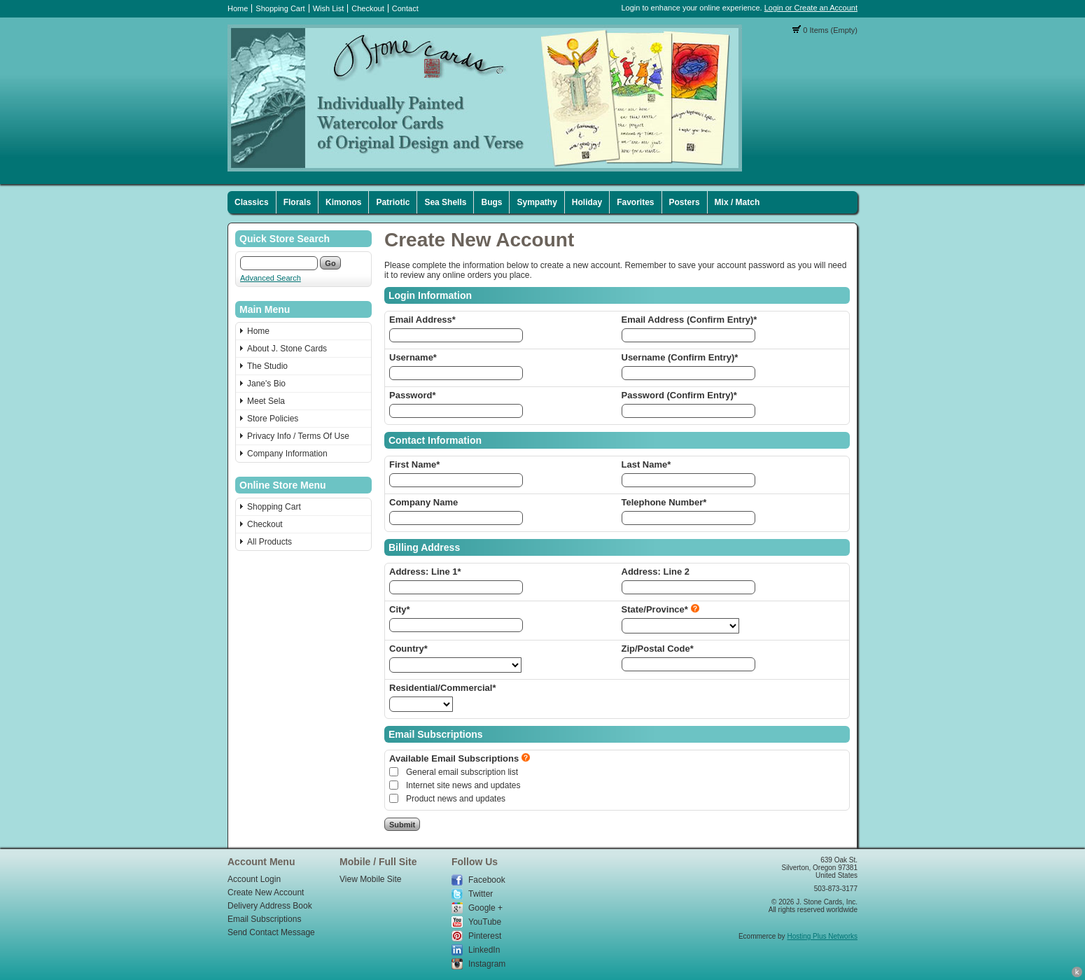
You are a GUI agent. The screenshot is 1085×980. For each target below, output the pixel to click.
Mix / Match (737, 202)
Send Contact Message (271, 932)
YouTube (484, 922)
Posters (684, 202)
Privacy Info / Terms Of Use (298, 436)
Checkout (367, 8)
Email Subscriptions (264, 919)
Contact (405, 8)
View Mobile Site (371, 879)
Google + (485, 908)
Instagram (486, 964)
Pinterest (484, 936)
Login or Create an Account (811, 8)
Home (237, 8)
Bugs (491, 202)
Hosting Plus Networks (822, 936)
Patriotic (393, 202)
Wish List (328, 8)
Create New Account (265, 892)
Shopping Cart (279, 8)
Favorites (635, 202)
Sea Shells (445, 202)
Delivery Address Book (269, 906)
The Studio (267, 366)
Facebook (486, 880)
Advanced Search (270, 278)
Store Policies (272, 419)
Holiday (587, 202)
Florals (297, 202)
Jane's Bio (266, 383)
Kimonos (343, 202)
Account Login (254, 879)
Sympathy (536, 202)
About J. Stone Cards (287, 349)
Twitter (480, 894)
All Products (269, 542)
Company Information (287, 453)
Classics (251, 202)
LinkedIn (484, 950)
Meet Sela (266, 401)
